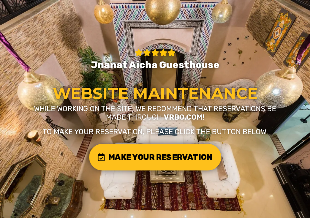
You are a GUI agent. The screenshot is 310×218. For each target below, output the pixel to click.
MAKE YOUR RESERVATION (155, 157)
